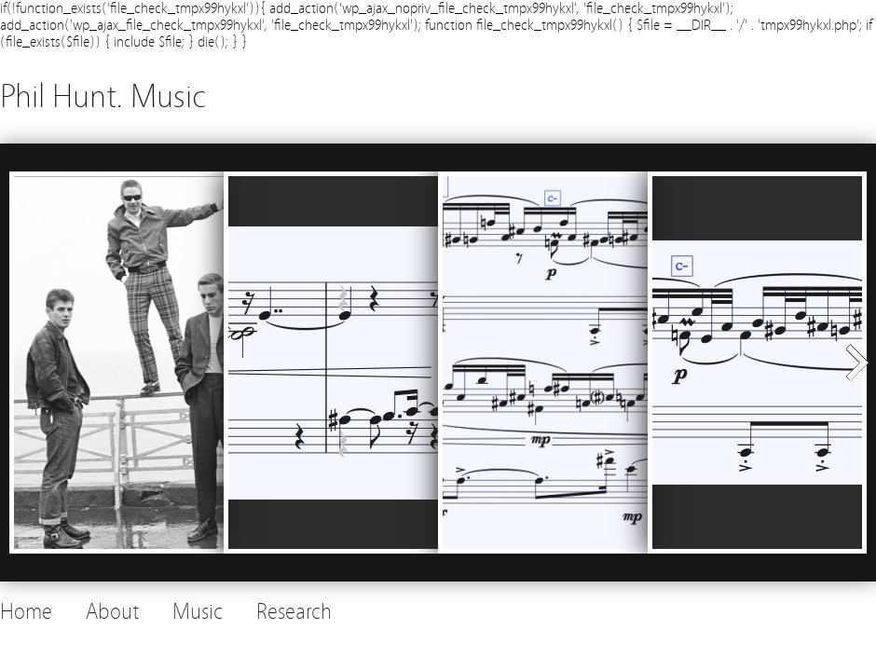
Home (26, 611)
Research (294, 611)
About (112, 611)
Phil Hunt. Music (103, 96)
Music (197, 611)
